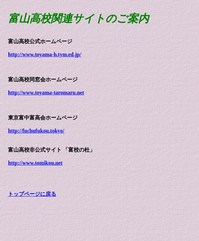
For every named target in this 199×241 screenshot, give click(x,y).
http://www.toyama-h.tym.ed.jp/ (44, 54)
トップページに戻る (32, 194)
